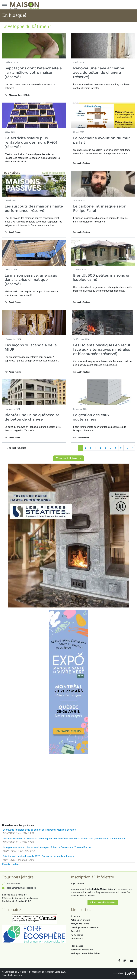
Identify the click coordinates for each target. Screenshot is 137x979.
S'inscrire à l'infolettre (68, 458)
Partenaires (77, 935)
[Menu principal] (4, 4)
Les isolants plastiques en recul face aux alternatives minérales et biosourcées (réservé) (101, 349)
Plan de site (77, 946)
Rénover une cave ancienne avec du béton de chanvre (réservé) (98, 72)
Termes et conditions (82, 949)
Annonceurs (77, 938)
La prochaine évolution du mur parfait (101, 140)
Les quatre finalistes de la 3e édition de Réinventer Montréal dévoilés (39, 829)
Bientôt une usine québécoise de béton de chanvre (32, 417)
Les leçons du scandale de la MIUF (31, 347)
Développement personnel (85, 927)
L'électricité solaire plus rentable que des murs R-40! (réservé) (31, 142)
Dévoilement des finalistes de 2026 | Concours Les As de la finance (38, 856)
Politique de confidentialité (85, 953)
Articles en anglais (80, 920)
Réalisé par (118, 974)
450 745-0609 (13, 883)
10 (126, 447)
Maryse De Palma (80, 923)
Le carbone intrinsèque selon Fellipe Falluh (100, 208)
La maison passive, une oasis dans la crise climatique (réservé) (31, 279)
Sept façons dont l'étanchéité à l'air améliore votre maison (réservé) (33, 72)
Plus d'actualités (11, 864)
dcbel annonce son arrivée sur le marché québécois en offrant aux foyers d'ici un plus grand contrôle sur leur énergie (64, 838)
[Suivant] (132, 448)
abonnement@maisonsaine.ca (21, 888)
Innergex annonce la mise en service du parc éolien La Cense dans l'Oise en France (47, 847)
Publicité (75, 931)
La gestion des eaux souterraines (91, 417)
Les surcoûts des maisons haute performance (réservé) (34, 208)
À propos (75, 916)
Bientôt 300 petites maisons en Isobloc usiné (102, 277)
